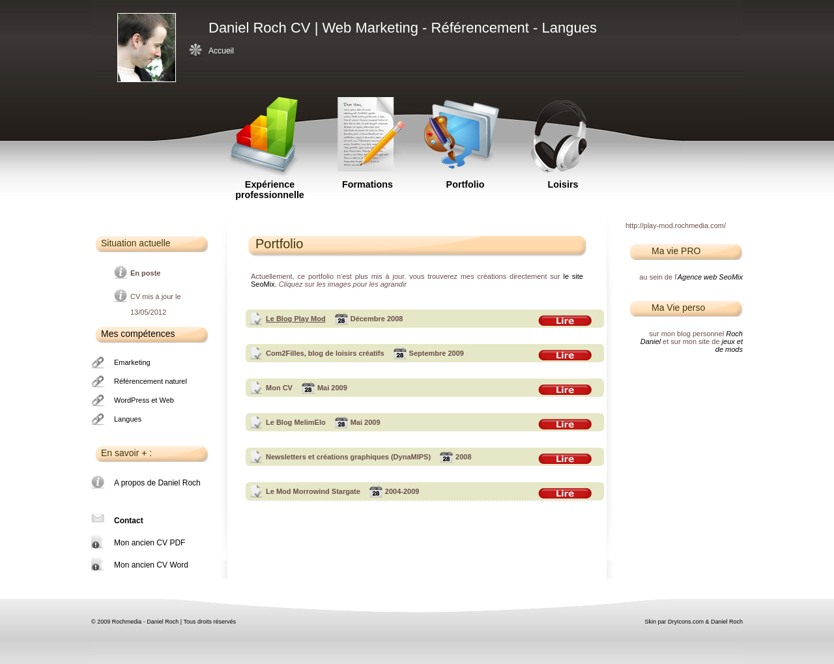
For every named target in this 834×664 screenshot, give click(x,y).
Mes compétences (138, 333)
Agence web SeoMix (710, 277)
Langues (127, 419)
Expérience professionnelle (269, 133)
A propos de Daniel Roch (157, 482)
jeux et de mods (729, 345)
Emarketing (132, 362)
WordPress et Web (144, 400)
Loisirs (563, 133)
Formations (367, 133)
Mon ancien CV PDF (149, 542)
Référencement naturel (150, 381)
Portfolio (465, 133)
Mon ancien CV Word (151, 565)
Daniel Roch (727, 621)
